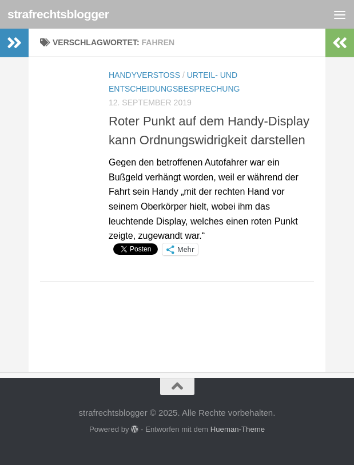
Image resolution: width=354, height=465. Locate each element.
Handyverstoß (144, 75)
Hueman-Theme (237, 429)
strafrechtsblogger (58, 14)
